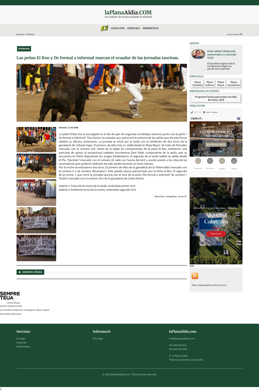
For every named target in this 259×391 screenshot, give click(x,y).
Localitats (118, 28)
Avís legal (98, 338)
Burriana (21, 34)
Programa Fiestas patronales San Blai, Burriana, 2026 (216, 98)
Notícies (30, 34)
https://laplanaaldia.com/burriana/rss (209, 285)
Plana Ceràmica (197, 83)
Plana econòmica (233, 83)
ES (241, 34)
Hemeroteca (151, 28)
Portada (21, 338)
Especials (133, 28)
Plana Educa (220, 83)
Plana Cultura (209, 83)
